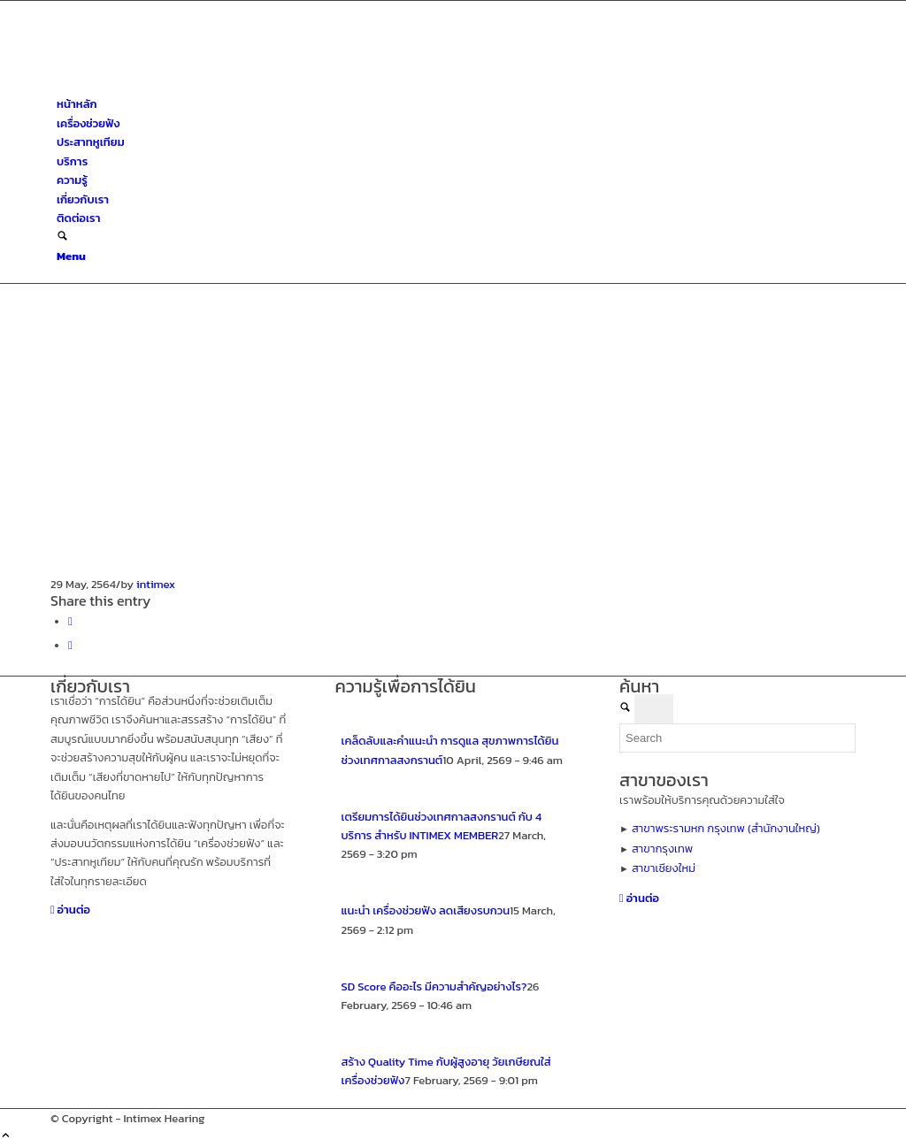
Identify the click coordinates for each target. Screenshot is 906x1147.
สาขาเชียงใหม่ (663, 868)
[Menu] (71, 256)
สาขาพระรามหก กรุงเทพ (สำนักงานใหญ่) (726, 828)
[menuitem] (456, 104)
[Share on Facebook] (70, 621)
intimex (155, 584)
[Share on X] (70, 645)
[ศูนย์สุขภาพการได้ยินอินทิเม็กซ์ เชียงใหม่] (183, 85)
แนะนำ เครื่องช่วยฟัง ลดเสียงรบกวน (426, 910)
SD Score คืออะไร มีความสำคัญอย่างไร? (434, 986)
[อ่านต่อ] (70, 909)
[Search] (62, 237)
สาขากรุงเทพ (662, 848)
